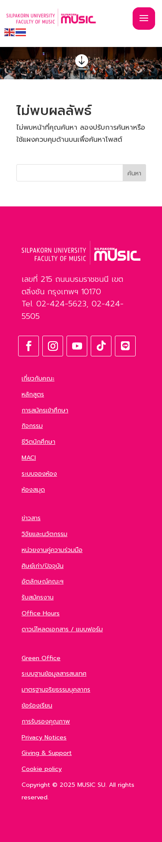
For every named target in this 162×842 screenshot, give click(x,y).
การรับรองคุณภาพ (46, 721)
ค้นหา (134, 173)
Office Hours (41, 613)
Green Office (41, 658)
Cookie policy (42, 768)
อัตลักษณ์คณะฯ (43, 581)
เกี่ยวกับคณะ (38, 378)
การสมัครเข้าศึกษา (45, 410)
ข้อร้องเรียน (37, 705)
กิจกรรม (32, 425)
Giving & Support (47, 753)
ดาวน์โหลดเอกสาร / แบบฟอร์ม (62, 629)
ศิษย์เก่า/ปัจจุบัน (43, 566)
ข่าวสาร (31, 518)
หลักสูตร (33, 394)
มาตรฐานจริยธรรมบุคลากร (56, 689)
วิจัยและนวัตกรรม (44, 534)
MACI (29, 457)
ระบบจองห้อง (39, 473)
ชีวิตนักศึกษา (38, 441)
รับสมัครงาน (38, 597)
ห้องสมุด (33, 489)
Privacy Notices (44, 737)
